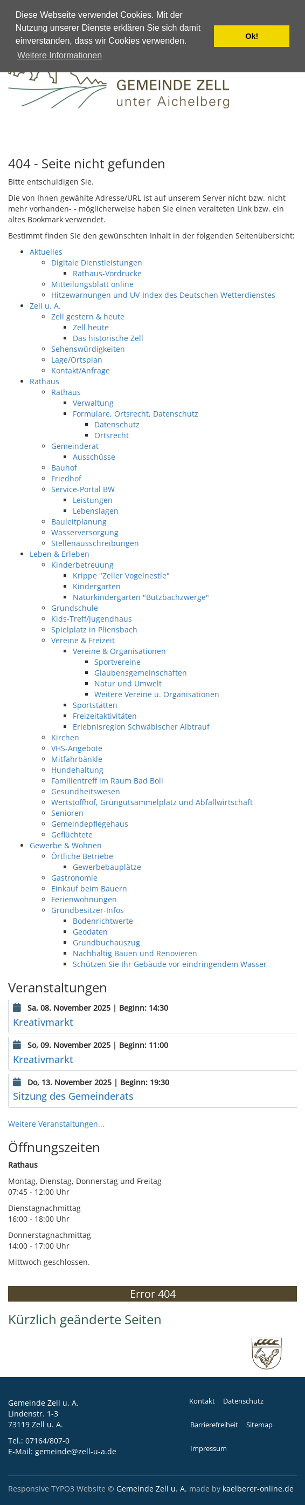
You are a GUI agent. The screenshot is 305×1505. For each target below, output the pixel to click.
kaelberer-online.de (258, 1488)
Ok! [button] (251, 36)
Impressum (208, 1448)
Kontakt (202, 1401)
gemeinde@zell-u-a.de (75, 1451)
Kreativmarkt (43, 1022)
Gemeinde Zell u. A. (151, 1488)
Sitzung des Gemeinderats (73, 1095)
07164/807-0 (47, 1440)
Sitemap (259, 1424)
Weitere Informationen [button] (59, 55)
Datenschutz (243, 1401)
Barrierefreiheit (214, 1424)
